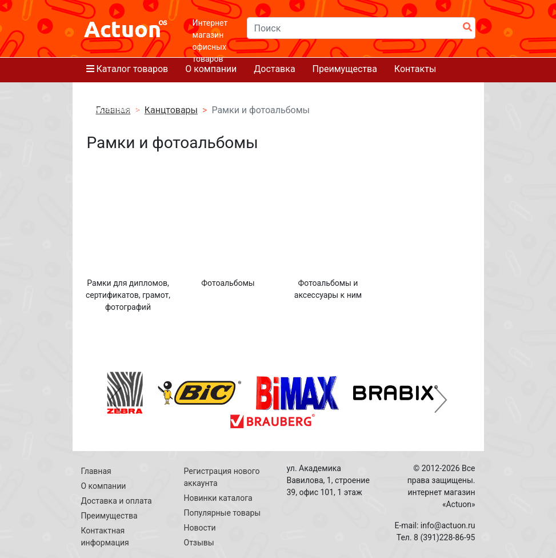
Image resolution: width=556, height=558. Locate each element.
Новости (200, 527)
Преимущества (109, 515)
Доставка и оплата (116, 500)
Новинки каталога (218, 498)
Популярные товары (222, 512)
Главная (96, 471)
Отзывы (199, 542)
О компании (103, 486)
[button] (116, 400)
